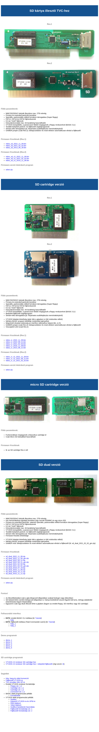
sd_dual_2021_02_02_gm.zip (17, 566)
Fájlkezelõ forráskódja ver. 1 (21, 709)
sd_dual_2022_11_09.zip (15, 556)
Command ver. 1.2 (17, 692)
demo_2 (9, 642)
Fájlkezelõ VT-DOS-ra (14, 680)
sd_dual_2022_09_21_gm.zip (17, 562)
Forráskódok (15, 696)
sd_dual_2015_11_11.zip (15, 574)
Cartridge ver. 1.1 (17, 688)
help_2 (13, 626)
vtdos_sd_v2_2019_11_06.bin (17, 160)
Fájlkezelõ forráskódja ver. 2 (21, 711)
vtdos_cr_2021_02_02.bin (16, 344)
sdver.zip (9, 170)
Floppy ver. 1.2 (16, 686)
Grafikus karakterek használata (22, 707)
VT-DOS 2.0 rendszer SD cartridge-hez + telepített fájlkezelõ (29, 664)
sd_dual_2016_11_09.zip (15, 570)
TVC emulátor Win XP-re (15, 682)
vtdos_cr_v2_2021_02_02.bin (17, 361)
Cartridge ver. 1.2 (17, 690)
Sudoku (13, 699)
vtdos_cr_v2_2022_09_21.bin (17, 359)
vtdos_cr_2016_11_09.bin (16, 346)
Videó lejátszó (15, 705)
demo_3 (9, 644)
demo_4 (9, 646)
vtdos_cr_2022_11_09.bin (16, 340)
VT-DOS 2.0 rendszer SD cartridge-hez (21, 662)
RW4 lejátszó (15, 703)
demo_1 (9, 640)
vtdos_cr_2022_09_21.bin (16, 342)
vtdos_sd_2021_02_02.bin (16, 146)
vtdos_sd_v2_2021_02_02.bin (17, 159)
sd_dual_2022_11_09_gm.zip (17, 558)
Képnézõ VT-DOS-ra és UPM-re (22, 701)
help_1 (13, 624)
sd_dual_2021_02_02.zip (15, 564)
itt (63, 664)
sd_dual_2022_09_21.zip (15, 560)
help (12, 620)
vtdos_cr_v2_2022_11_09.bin (17, 357)
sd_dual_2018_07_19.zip (15, 568)
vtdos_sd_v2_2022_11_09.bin (17, 157)
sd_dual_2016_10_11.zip (15, 572)
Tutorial (38, 618)
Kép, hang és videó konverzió (17, 678)
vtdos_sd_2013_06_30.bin (16, 148)
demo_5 (9, 648)
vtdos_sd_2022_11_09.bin (16, 144)
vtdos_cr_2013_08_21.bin (16, 348)
